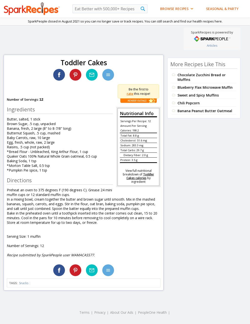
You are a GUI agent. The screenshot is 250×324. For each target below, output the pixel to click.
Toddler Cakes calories (140, 176)
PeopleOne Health (152, 312)
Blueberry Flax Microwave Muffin (205, 87)
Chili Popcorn (188, 103)
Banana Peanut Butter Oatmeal (204, 110)
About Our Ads (121, 312)
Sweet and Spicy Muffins (198, 95)
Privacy (99, 312)
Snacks (23, 283)
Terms (84, 312)
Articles (212, 45)
